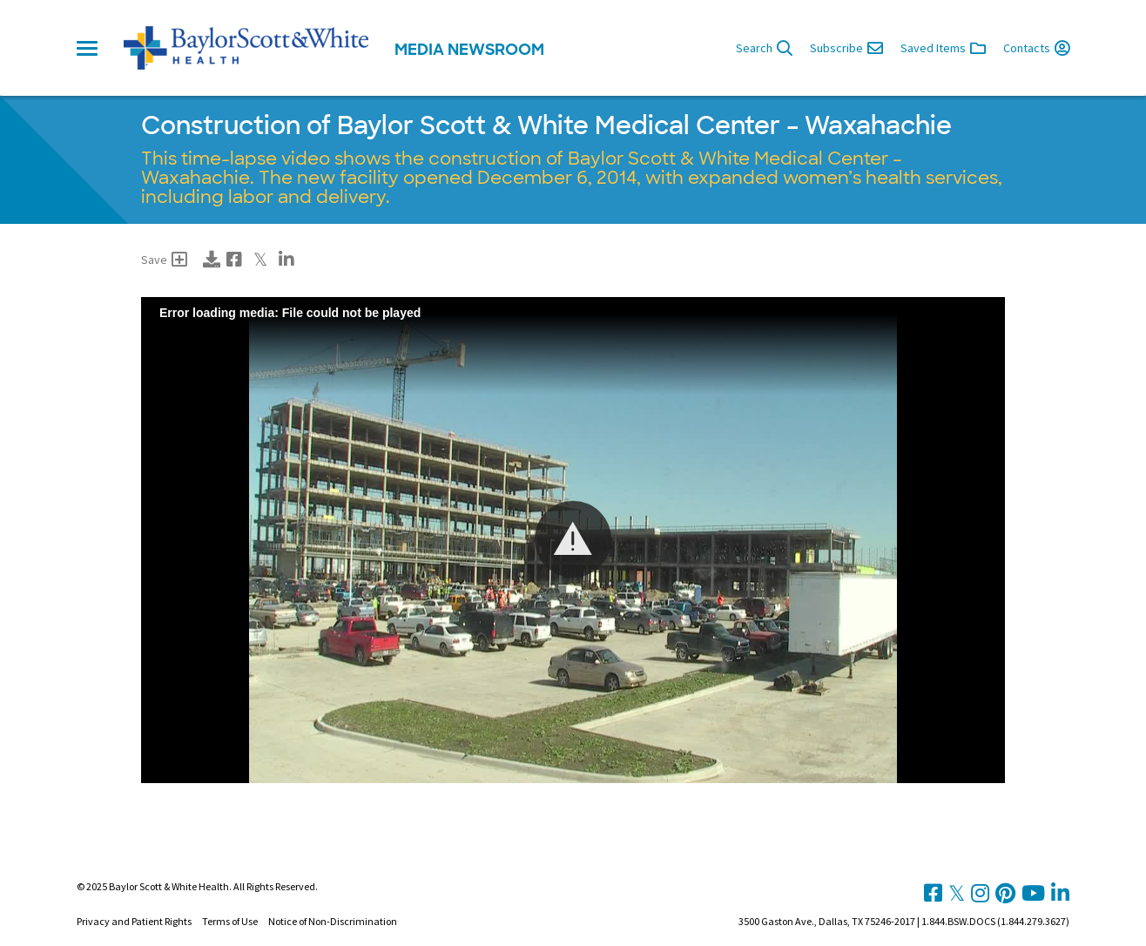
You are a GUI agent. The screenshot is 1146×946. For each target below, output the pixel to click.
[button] (573, 539)
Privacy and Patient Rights (134, 921)
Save (164, 259)
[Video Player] (573, 540)
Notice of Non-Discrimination (332, 921)
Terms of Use (230, 921)
